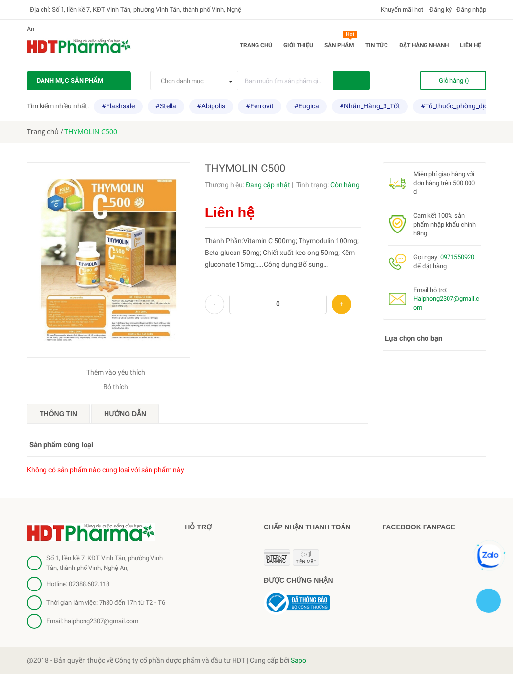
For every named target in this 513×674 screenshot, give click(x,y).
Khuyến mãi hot (401, 9)
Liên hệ (470, 45)
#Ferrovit (260, 106)
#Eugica (306, 106)
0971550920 (457, 257)
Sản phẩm (340, 43)
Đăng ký (440, 9)
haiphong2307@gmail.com (101, 621)
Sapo (298, 660)
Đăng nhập (471, 9)
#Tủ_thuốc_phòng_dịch (456, 106)
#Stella (165, 106)
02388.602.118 (89, 584)
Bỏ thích (115, 387)
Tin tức (376, 45)
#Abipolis (211, 106)
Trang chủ (256, 45)
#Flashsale (118, 106)
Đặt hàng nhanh (424, 45)
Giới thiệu (298, 45)
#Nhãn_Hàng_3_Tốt (370, 106)
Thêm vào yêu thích (115, 372)
